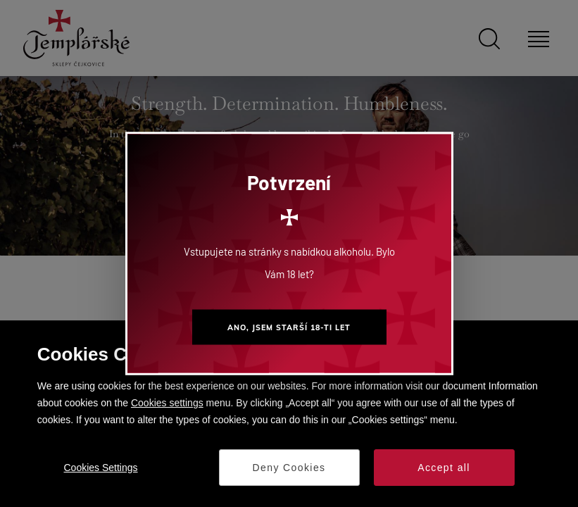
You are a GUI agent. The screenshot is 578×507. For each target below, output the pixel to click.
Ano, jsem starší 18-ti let (289, 327)
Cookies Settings (101, 467)
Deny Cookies (289, 467)
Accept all (443, 467)
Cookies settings (167, 402)
